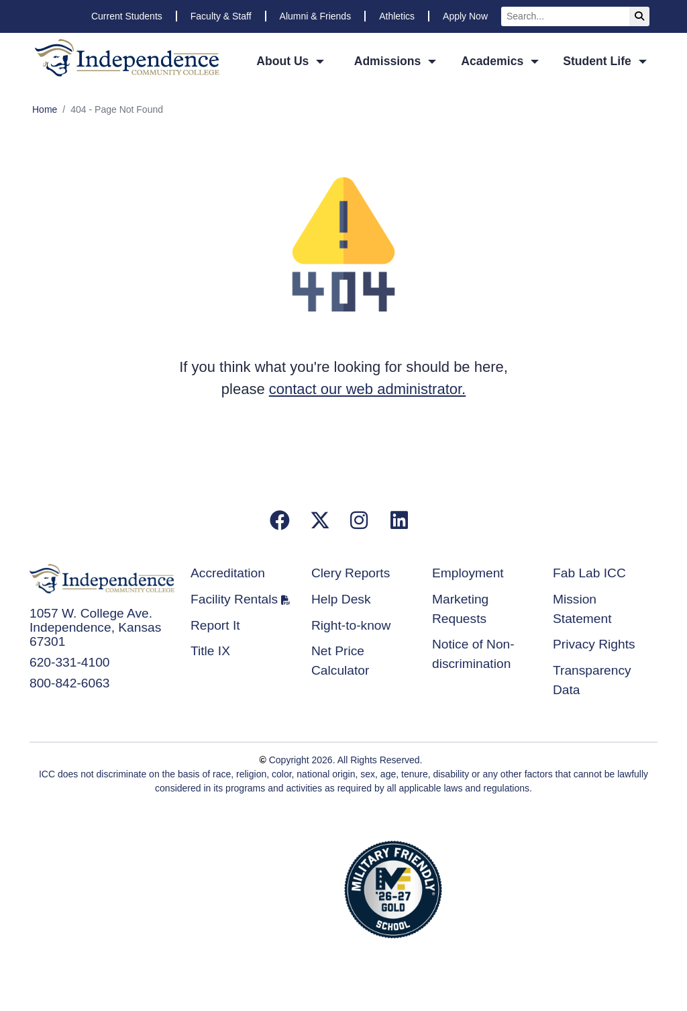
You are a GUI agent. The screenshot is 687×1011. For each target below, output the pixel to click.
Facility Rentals (234, 599)
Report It (215, 625)
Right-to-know (350, 625)
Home (44, 109)
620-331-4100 (70, 662)
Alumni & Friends (316, 16)
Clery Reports (350, 573)
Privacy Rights (594, 644)
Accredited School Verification (291, 887)
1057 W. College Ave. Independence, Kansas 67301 (95, 627)
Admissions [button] (389, 61)
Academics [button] (494, 61)
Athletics (397, 16)
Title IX (210, 651)
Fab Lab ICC (589, 573)
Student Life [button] (599, 61)
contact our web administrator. (367, 389)
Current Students (126, 16)
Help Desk (341, 599)
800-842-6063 (70, 683)
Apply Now (465, 16)
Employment (468, 573)
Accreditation (228, 573)
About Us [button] (284, 61)
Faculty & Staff (221, 16)
